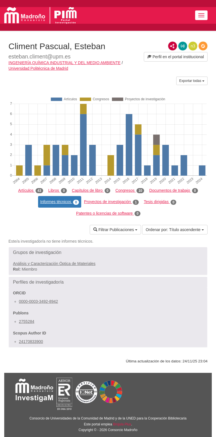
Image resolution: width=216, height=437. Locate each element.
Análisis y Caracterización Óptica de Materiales (54, 263)
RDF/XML (172, 46)
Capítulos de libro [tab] (91, 190)
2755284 (26, 321)
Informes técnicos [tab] (59, 202)
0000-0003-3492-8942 (38, 301)
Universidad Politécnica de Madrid (38, 68)
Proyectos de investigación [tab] (111, 202)
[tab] (108, 252)
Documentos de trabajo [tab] (173, 190)
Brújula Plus (122, 424)
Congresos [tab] (129, 190)
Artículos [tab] (30, 190)
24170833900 (31, 341)
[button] (108, 252)
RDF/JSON (203, 46)
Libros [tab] (57, 190)
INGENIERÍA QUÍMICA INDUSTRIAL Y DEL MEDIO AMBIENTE (64, 62)
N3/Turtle (192, 46)
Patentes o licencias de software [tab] (108, 213)
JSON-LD (182, 46)
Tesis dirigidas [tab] (160, 202)
